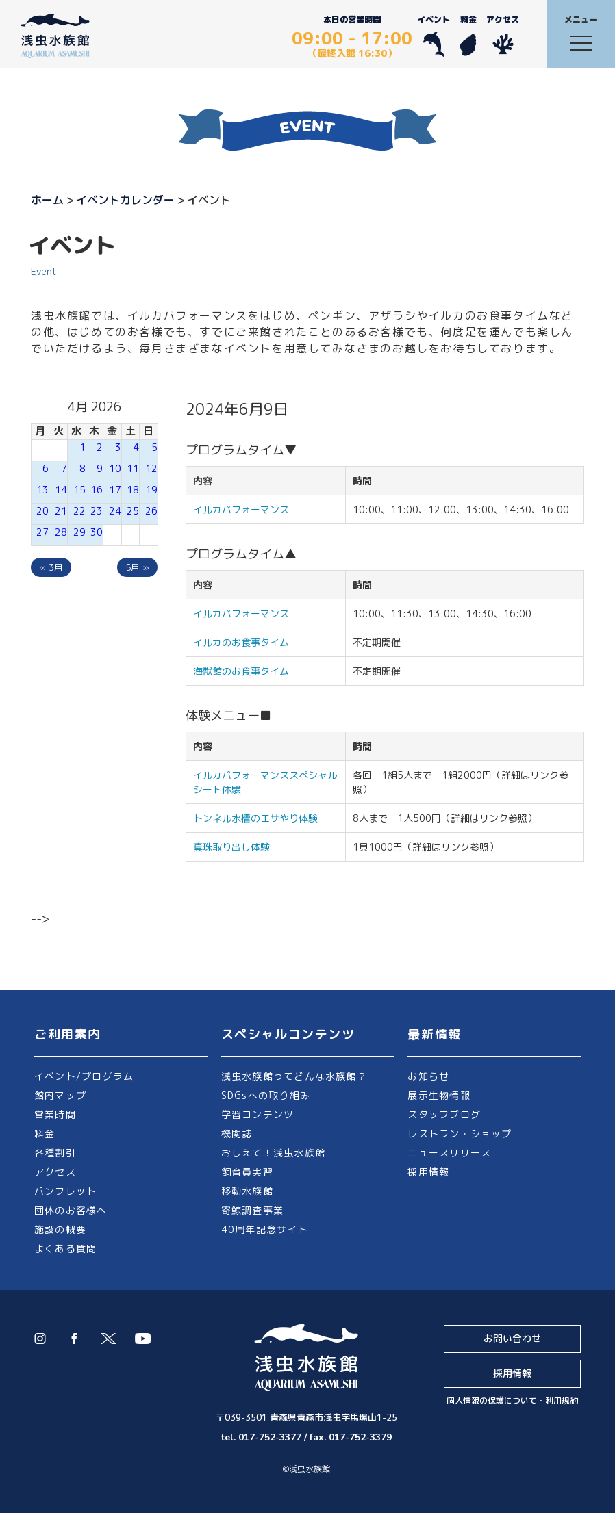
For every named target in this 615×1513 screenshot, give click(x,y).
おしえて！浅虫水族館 (273, 1152)
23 (96, 510)
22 (79, 510)
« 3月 (51, 567)
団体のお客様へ (71, 1210)
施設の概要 (60, 1229)
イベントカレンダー (125, 199)
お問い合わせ (512, 1338)
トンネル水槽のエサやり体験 (255, 818)
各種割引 (55, 1152)
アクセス (502, 35)
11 (133, 468)
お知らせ (428, 1076)
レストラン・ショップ (459, 1133)
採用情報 (428, 1171)
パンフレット (65, 1191)
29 (79, 532)
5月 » (137, 567)
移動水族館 (247, 1191)
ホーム (47, 199)
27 (42, 532)
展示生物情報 (438, 1095)
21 (61, 510)
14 (61, 489)
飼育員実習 (247, 1171)
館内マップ (60, 1095)
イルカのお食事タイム (241, 642)
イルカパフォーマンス (246, 509)
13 (42, 489)
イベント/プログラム (84, 1076)
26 (151, 510)
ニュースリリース (449, 1152)
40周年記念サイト (264, 1229)
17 (115, 489)
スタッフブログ (444, 1114)
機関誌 (237, 1133)
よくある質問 (65, 1248)
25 (133, 510)
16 (96, 489)
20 (42, 510)
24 (115, 510)
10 (115, 468)
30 (96, 532)
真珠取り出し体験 (231, 846)
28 (61, 532)
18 (133, 489)
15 (79, 489)
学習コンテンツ (257, 1114)
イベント (433, 35)
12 (151, 468)
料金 (468, 35)
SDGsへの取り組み (265, 1095)
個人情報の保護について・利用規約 (512, 1400)
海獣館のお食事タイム (241, 670)
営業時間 (55, 1114)
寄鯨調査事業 (252, 1210)
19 (151, 489)
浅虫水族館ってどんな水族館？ (294, 1076)
